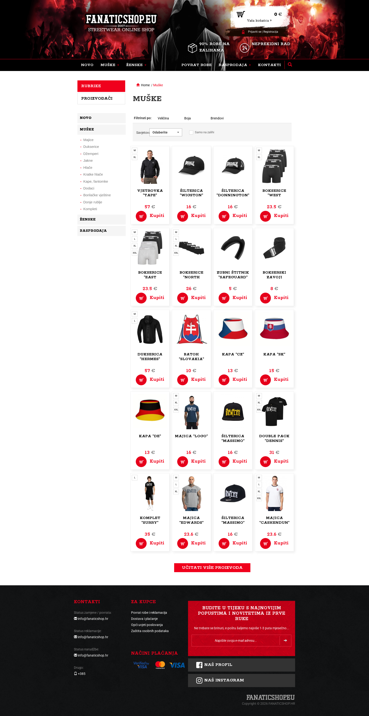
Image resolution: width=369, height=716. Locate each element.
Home (145, 85)
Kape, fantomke (95, 181)
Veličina (163, 118)
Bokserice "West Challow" (274, 195)
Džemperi (90, 154)
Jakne (88, 160)
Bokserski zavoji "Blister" (274, 277)
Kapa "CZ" (233, 354)
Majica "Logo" (191, 436)
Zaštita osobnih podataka (150, 631)
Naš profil (214, 665)
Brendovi (217, 118)
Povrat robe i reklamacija (149, 612)
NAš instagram (220, 680)
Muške (158, 85)
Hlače (87, 167)
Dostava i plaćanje (144, 619)
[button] (110, 65)
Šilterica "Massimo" (233, 438)
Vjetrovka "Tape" (150, 193)
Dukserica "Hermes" (149, 357)
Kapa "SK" (274, 354)
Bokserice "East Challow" (150, 277)
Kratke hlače (93, 174)
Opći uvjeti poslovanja (147, 625)
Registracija (270, 31)
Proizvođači (96, 98)
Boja (187, 118)
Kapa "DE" (150, 436)
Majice (88, 140)
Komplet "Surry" (150, 520)
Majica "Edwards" (191, 520)
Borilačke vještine (97, 195)
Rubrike (91, 86)
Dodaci (88, 188)
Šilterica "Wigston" (191, 193)
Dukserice (91, 147)
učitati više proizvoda (212, 567)
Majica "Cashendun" (274, 520)
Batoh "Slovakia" (191, 357)
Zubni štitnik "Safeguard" (233, 275)
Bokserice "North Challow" (191, 277)
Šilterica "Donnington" (233, 193)
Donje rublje (92, 202)
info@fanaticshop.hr (93, 619)
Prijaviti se (254, 31)
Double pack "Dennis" (274, 438)
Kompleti (90, 209)
